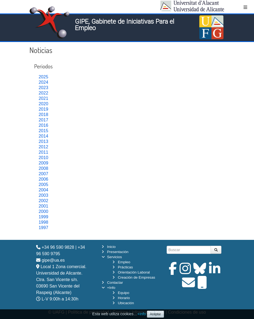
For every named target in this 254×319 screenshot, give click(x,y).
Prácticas (125, 267)
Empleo (124, 262)
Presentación (117, 252)
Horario (124, 298)
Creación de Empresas (136, 277)
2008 (43, 168)
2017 (43, 120)
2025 (43, 77)
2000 (43, 211)
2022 (43, 93)
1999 (43, 217)
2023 (43, 87)
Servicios (114, 257)
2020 (43, 103)
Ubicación (126, 303)
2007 (43, 173)
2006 (43, 179)
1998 (43, 222)
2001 (43, 206)
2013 (43, 141)
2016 (43, 125)
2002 (43, 200)
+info (141, 314)
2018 (43, 114)
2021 (43, 98)
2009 (43, 163)
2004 (43, 190)
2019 (43, 109)
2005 (43, 184)
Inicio (111, 247)
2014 (43, 136)
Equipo (123, 293)
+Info (111, 288)
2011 (43, 152)
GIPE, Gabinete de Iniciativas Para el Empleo (124, 25)
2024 (43, 82)
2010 (43, 157)
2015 (43, 130)
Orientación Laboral (134, 272)
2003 (43, 195)
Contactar (115, 283)
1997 (43, 227)
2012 (43, 147)
